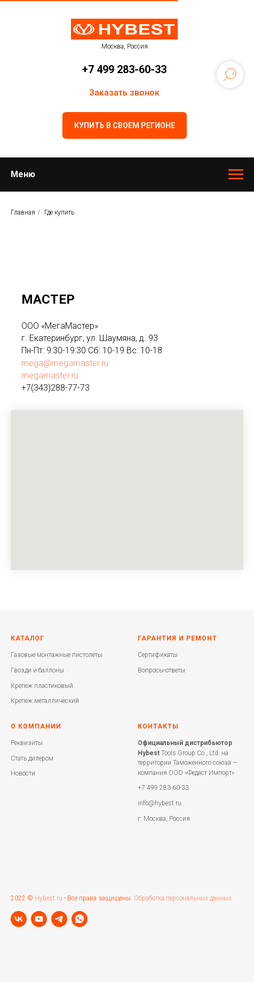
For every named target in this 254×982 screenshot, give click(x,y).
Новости (23, 773)
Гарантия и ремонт (177, 638)
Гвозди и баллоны (37, 670)
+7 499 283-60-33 (124, 69)
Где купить (59, 212)
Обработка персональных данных (183, 898)
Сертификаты (158, 655)
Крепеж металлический (45, 700)
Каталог (27, 638)
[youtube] (39, 919)
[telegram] (59, 919)
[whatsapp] (80, 919)
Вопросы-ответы (161, 670)
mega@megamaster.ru (64, 363)
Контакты (158, 726)
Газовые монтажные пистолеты (56, 655)
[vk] (19, 919)
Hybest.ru (48, 898)
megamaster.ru (49, 375)
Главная (23, 212)
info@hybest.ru (159, 803)
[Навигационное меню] (235, 174)
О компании (36, 726)
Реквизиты (27, 743)
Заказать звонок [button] (124, 93)
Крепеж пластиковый (42, 686)
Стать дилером (32, 758)
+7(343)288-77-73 (55, 388)
